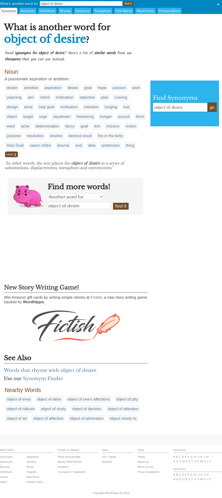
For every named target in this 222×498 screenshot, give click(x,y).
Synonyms (8, 11)
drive (28, 107)
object (12, 116)
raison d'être (40, 145)
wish (136, 88)
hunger (106, 116)
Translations (102, 11)
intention (91, 107)
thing (130, 145)
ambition (31, 88)
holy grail (46, 107)
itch (97, 126)
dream (12, 88)
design (12, 107)
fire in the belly (110, 136)
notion (131, 126)
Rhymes (65, 11)
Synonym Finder (43, 378)
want (11, 126)
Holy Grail (15, 145)
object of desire (79, 205)
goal (88, 88)
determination (47, 126)
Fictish (96, 297)
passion (119, 88)
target (28, 116)
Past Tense (33, 477)
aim (31, 97)
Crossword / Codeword (72, 472)
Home (141, 456)
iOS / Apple (109, 456)
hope (102, 88)
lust (126, 107)
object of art (17, 418)
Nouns (4, 477)
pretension (111, 145)
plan (104, 97)
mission (112, 126)
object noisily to (123, 418)
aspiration (53, 88)
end (79, 145)
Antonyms (28, 11)
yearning (14, 97)
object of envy (19, 399)
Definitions (47, 11)
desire (73, 88)
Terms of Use (145, 466)
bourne (63, 145)
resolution (35, 136)
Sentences (83, 11)
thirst (140, 116)
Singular (31, 472)
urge (43, 116)
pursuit (124, 116)
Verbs (3, 482)
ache (25, 126)
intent (45, 97)
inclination (69, 107)
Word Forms (145, 11)
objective (87, 97)
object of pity (127, 399)
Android (107, 461)
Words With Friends (69, 461)
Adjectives (33, 456)
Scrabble (63, 466)
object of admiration (86, 418)
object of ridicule (21, 409)
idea (91, 145)
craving (120, 97)
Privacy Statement (148, 472)
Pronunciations (169, 11)
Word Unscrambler (69, 456)
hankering (85, 116)
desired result (80, 136)
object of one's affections (88, 399)
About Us (143, 461)
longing (111, 107)
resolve (56, 136)
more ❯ (11, 154)
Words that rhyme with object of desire (50, 370)
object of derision (87, 409)
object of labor (49, 399)
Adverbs (31, 461)
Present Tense (35, 482)
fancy (70, 126)
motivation (64, 97)
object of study (53, 409)
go (212, 107)
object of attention (123, 409)
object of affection (48, 418)
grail (84, 126)
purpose (14, 136)
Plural (30, 466)
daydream (61, 116)
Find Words (124, 11)
